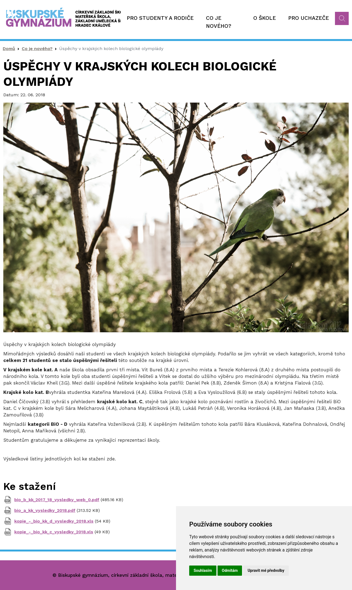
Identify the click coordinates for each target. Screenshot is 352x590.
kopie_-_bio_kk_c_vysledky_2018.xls (53, 531)
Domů (9, 48)
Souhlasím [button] (203, 570)
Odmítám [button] (230, 570)
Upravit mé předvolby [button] (266, 570)
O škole (264, 18)
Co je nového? (218, 22)
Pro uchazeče (308, 18)
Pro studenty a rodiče (160, 18)
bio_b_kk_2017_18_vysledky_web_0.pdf (56, 499)
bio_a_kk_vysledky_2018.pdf (44, 510)
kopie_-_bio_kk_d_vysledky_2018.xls (54, 521)
